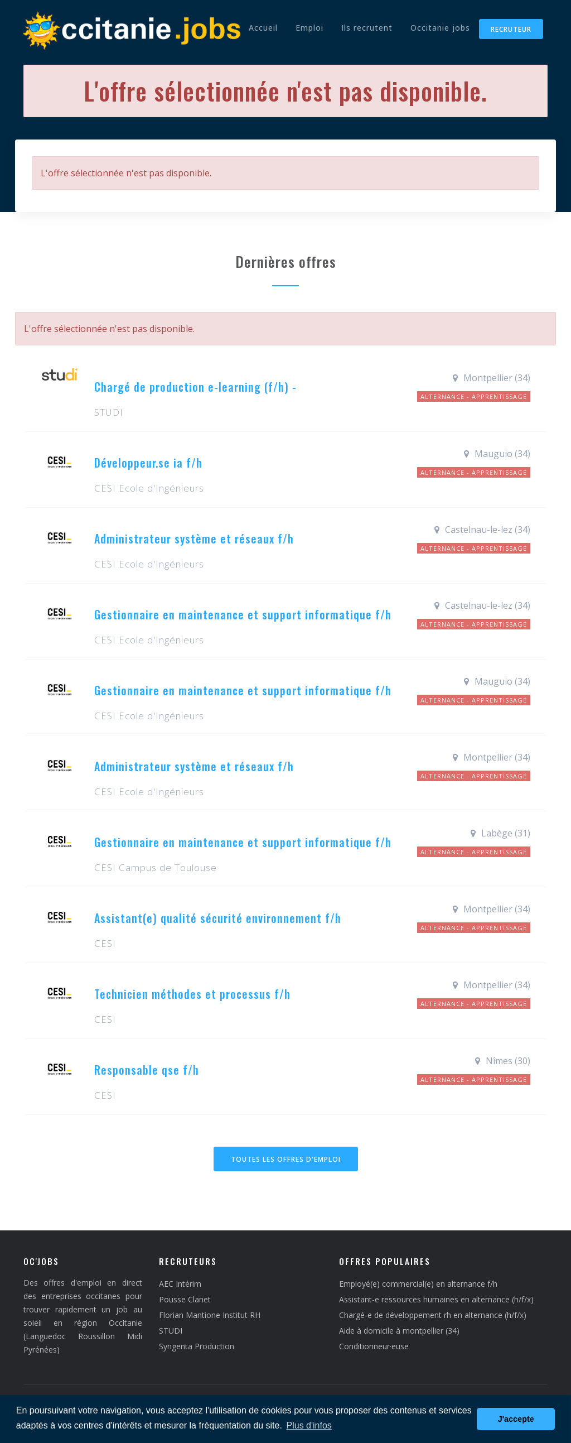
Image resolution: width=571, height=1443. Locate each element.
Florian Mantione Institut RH (209, 1315)
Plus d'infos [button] (309, 1425)
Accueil (263, 27)
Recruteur (511, 29)
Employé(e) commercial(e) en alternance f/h (418, 1283)
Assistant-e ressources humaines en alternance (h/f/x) (436, 1299)
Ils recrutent (367, 27)
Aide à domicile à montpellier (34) (399, 1330)
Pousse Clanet (185, 1299)
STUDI (170, 1330)
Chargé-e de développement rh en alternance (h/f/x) (432, 1315)
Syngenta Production (196, 1346)
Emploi (309, 27)
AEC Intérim (180, 1283)
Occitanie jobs (440, 27)
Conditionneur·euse (374, 1346)
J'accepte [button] (516, 1419)
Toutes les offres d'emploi (286, 1159)
